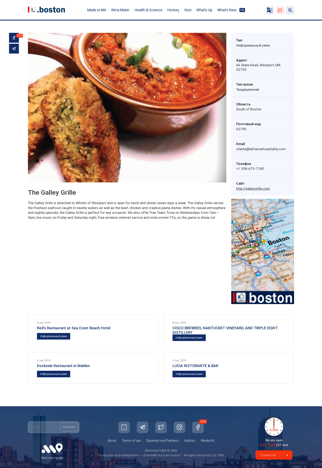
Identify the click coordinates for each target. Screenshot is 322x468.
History (173, 10)
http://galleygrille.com (253, 189)
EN (242, 10)
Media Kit (207, 441)
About (112, 441)
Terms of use (131, 441)
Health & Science (148, 10)
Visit (187, 10)
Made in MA (96, 10)
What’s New (227, 10)
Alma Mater (120, 10)
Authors (189, 441)
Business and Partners (162, 441)
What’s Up (204, 10)
